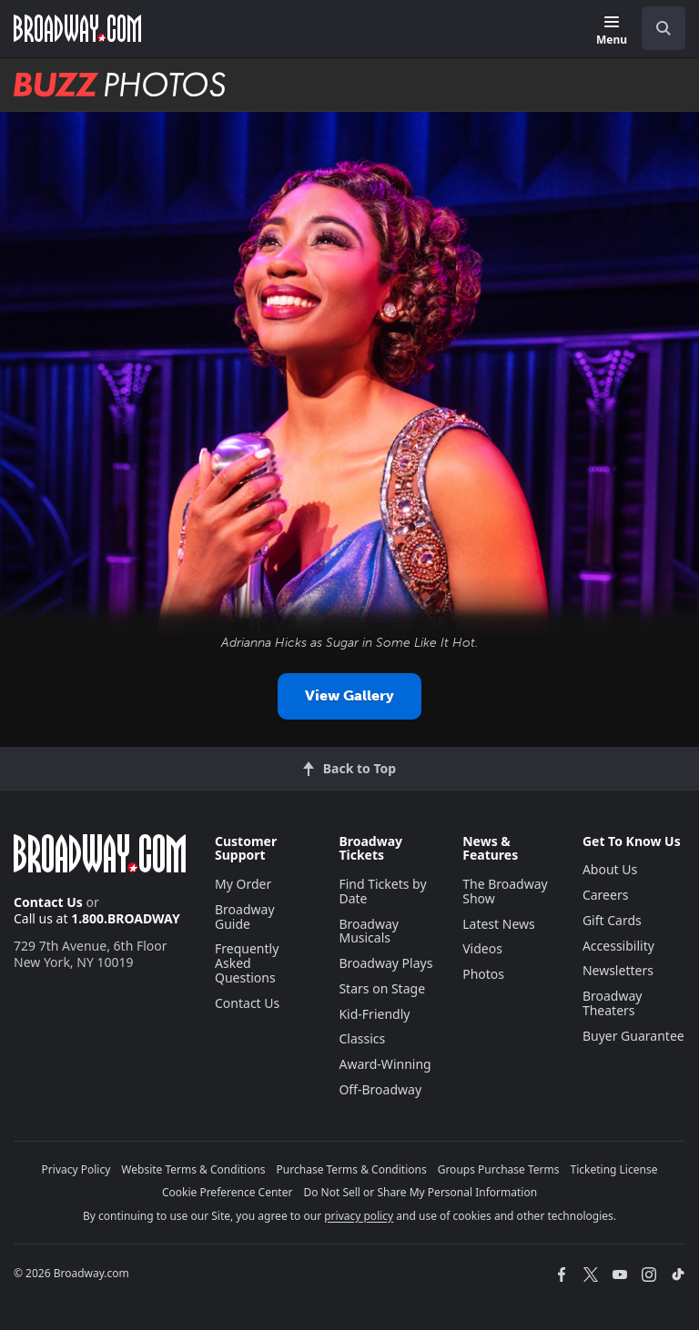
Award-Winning (385, 1064)
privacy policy (358, 1216)
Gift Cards (612, 920)
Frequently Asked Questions (247, 963)
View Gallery (349, 695)
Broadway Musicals (369, 931)
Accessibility (618, 945)
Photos (483, 973)
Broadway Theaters (612, 1003)
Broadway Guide (245, 916)
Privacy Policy (76, 1169)
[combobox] (656, 28)
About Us (609, 869)
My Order (243, 883)
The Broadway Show (505, 891)
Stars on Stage (382, 988)
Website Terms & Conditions (193, 1169)
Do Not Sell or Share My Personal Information (420, 1192)
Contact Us (48, 902)
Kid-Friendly (374, 1014)
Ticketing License (614, 1169)
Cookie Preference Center (227, 1192)
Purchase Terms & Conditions (352, 1169)
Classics (362, 1038)
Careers (605, 894)
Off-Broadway (380, 1089)
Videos (482, 948)
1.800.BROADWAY (125, 918)
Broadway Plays (385, 963)
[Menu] (611, 31)
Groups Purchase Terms (499, 1169)
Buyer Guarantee (633, 1035)
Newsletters (617, 970)
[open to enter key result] (663, 28)
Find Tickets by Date (382, 891)
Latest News (498, 923)
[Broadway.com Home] (77, 28)
